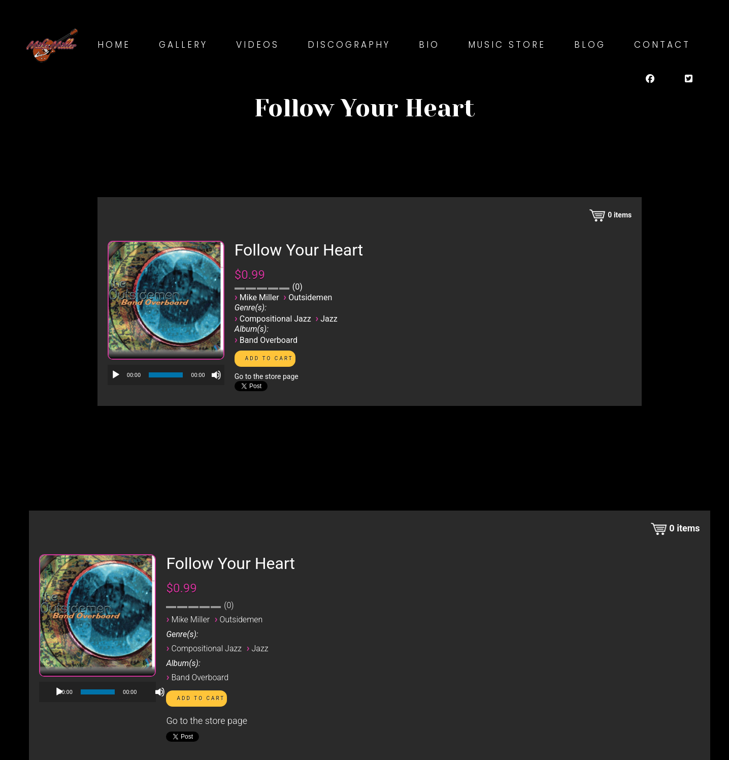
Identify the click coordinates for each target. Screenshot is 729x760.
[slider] (166, 374)
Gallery (183, 45)
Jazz (328, 319)
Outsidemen (310, 297)
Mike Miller (259, 297)
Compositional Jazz (275, 319)
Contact (662, 45)
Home (113, 45)
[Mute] (216, 375)
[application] (166, 375)
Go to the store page (267, 376)
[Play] (116, 375)
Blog (590, 45)
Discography (349, 45)
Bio (429, 45)
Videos (257, 45)
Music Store (507, 45)
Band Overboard (268, 340)
